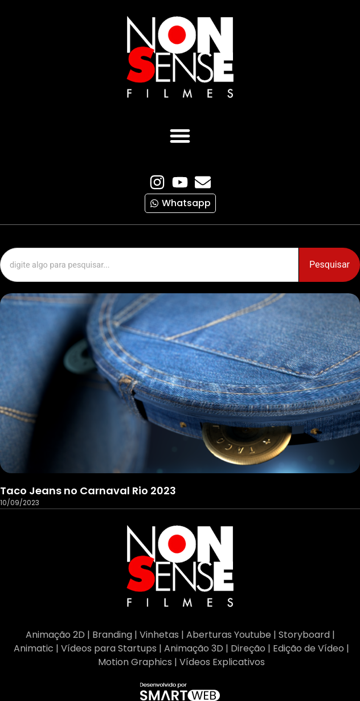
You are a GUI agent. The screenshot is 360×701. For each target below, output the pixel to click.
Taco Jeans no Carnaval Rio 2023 (88, 490)
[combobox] (149, 265)
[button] (180, 135)
